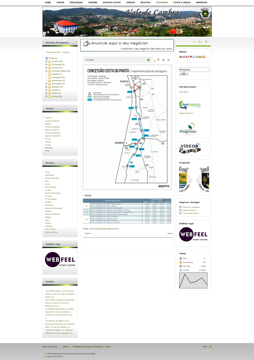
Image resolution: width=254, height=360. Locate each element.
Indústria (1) (57, 74)
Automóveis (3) (58, 80)
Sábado (48, 217)
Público (48, 124)
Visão (47, 172)
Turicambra (184, 92)
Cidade (60, 2)
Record (48, 139)
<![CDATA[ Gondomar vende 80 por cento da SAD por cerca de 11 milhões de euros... (60, 303)
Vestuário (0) (57, 87)
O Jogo (48, 145)
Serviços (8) (57, 96)
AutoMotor (49, 175)
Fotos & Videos (181, 2)
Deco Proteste (50, 187)
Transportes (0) (58, 77)
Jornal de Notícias (52, 121)
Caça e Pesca (50, 229)
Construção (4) (58, 64)
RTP (47, 151)
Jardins (48, 223)
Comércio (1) (57, 68)
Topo (205, 347)
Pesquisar (66, 52)
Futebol (48, 202)
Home (48, 2)
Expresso (48, 118)
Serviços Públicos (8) (61, 71)
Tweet (87, 233)
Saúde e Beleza (51, 232)
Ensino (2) (56, 93)
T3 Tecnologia (51, 199)
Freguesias (76, 2)
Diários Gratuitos (52, 130)
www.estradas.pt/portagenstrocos (104, 229)
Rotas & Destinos (52, 178)
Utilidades (162, 2)
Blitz (47, 181)
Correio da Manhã (52, 127)
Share (170, 233)
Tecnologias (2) (58, 84)
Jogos (47, 220)
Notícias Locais (112, 2)
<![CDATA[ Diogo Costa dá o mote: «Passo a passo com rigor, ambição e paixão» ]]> (59, 294)
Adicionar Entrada (53, 52)
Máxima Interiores (52, 214)
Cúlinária (48, 226)
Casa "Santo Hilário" (191, 213)
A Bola (48, 142)
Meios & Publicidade (53, 208)
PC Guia (48, 196)
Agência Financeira (53, 136)
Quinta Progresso (186, 113)
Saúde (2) (56, 90)
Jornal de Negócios (52, 133)
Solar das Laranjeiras (191, 207)
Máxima (48, 211)
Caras (47, 184)
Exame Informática (53, 193)
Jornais (130, 2)
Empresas (201, 2)
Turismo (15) (57, 61)
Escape (48, 190)
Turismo (93, 2)
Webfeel (59, 357)
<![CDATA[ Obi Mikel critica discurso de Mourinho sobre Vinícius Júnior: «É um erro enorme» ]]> (60, 324)
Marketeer (49, 205)
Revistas (145, 2)
